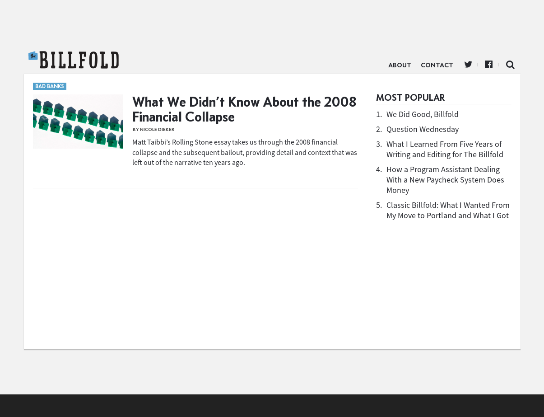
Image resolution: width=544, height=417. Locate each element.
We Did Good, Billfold (422, 114)
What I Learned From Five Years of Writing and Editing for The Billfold (444, 149)
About (399, 65)
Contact (437, 65)
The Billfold (73, 60)
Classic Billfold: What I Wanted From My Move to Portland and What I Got (448, 210)
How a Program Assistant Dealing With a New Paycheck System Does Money (445, 179)
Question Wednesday (422, 129)
